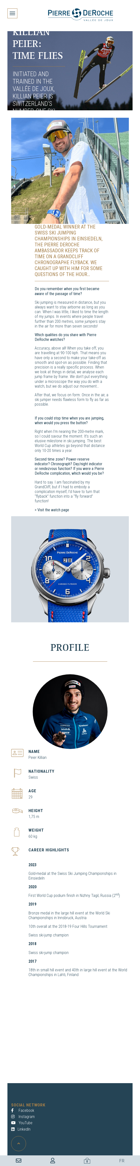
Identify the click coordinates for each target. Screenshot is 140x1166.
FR (121, 1161)
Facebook (22, 1110)
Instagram (23, 1116)
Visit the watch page (53, 510)
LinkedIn (20, 1129)
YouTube (21, 1122)
